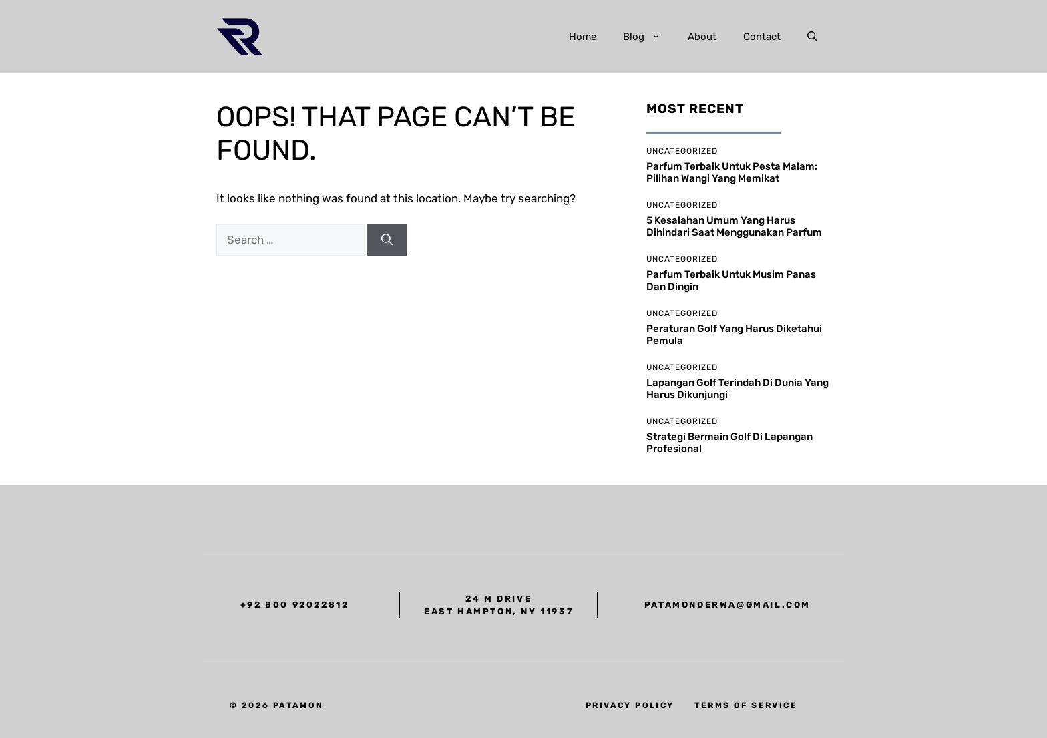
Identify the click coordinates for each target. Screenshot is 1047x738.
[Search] (387, 240)
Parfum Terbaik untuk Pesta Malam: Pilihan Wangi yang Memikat (731, 172)
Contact (762, 37)
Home (582, 37)
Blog (648, 37)
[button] (812, 37)
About (702, 37)
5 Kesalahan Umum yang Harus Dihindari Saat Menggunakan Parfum (734, 226)
